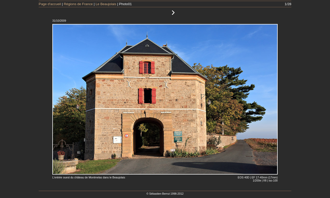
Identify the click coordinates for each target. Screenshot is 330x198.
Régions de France (78, 4)
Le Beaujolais (106, 4)
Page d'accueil (50, 4)
